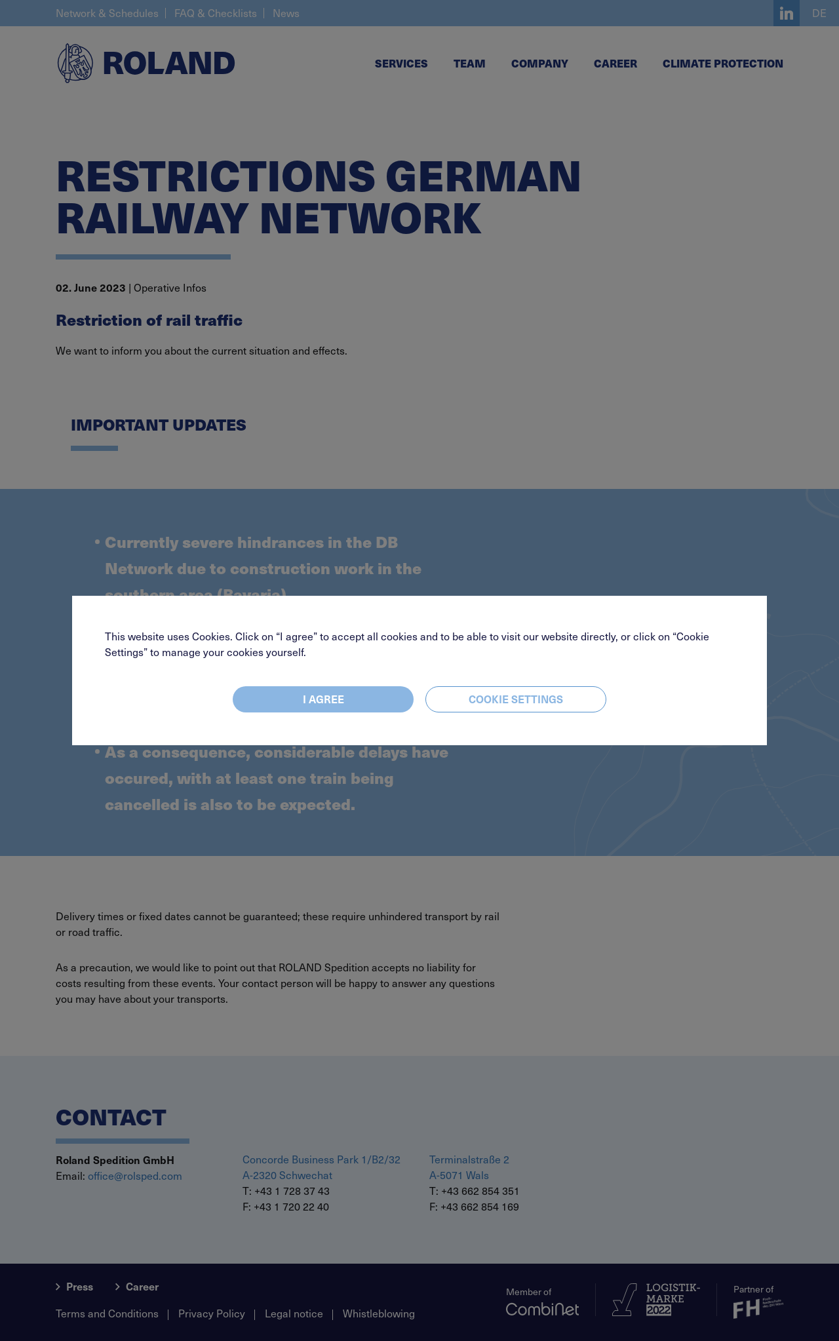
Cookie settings (516, 698)
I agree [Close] (323, 698)
